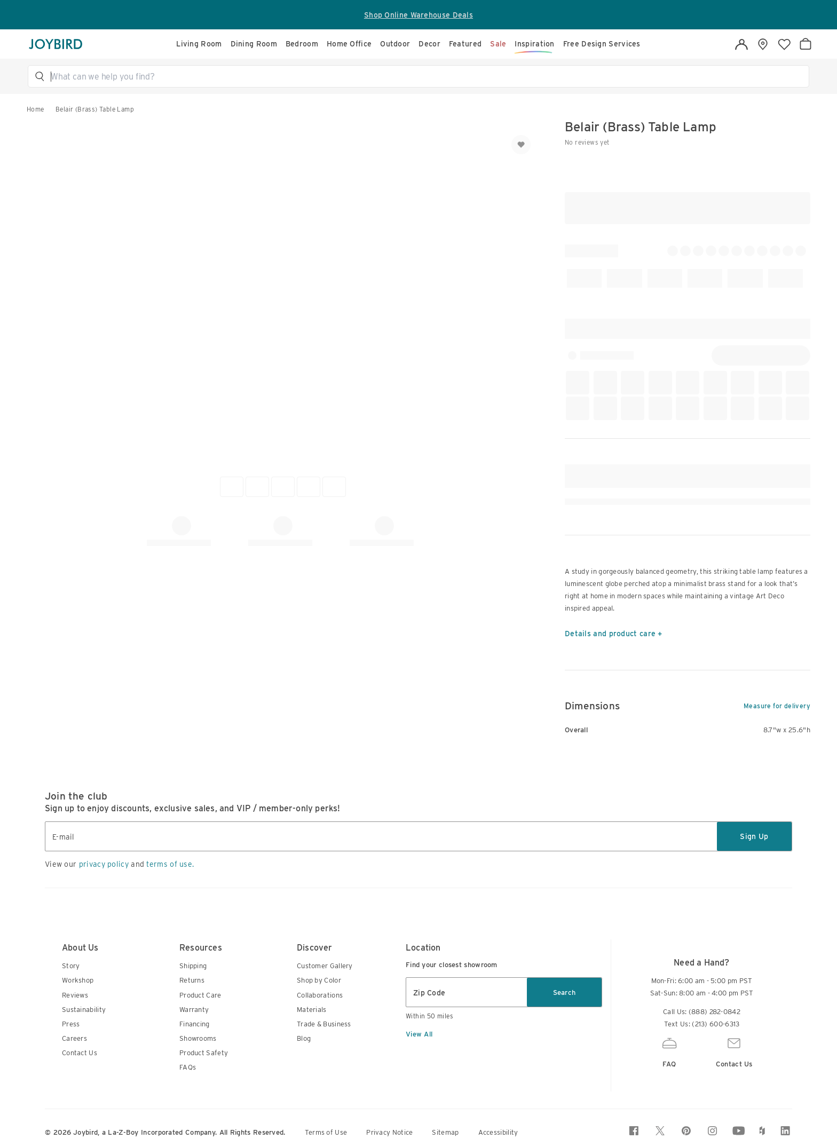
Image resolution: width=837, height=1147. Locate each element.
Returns (191, 980)
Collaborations (320, 995)
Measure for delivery (777, 706)
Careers (74, 1038)
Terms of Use (326, 1132)
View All (419, 1034)
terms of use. (170, 864)
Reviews (75, 995)
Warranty (194, 1010)
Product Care (200, 995)
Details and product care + (613, 633)
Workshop (77, 980)
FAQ (669, 1051)
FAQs (187, 1067)
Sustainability (84, 1010)
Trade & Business (324, 1024)
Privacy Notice (389, 1132)
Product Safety (203, 1053)
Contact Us (79, 1053)
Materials (312, 1010)
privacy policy (104, 864)
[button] (423, 76)
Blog (304, 1038)
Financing (194, 1024)
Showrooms (198, 1038)
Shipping (193, 966)
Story (71, 966)
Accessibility (498, 1132)
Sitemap (445, 1132)
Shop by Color (319, 980)
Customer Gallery (325, 966)
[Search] (423, 76)
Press (71, 1024)
